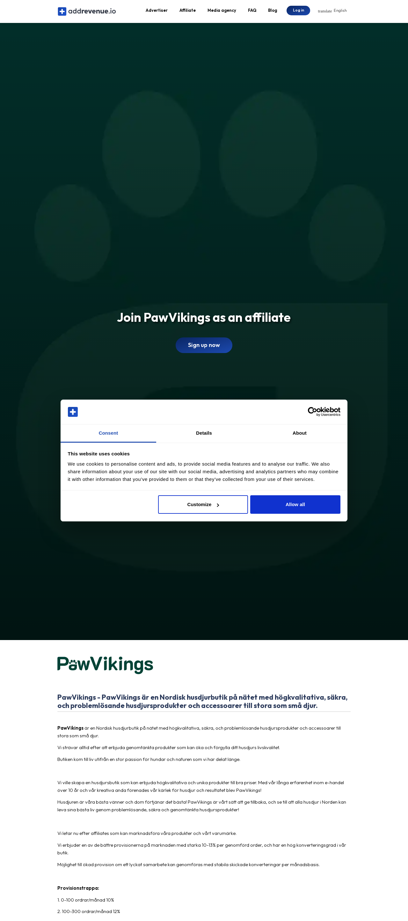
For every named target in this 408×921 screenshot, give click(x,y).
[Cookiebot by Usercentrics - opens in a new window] (312, 412)
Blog (272, 11)
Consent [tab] (108, 433)
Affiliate (187, 11)
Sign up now (204, 347)
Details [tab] (204, 433)
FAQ (252, 11)
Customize (203, 504)
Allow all (295, 504)
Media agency (222, 11)
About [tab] (300, 433)
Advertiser (157, 11)
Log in (298, 11)
